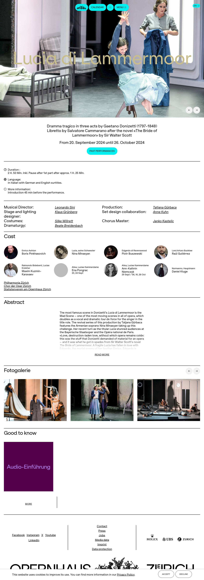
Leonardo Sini (66, 207)
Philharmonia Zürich (16, 282)
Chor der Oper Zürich (17, 285)
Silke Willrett (65, 221)
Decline (183, 575)
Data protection (102, 549)
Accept (166, 575)
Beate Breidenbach (71, 225)
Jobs (102, 535)
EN (196, 6)
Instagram (33, 535)
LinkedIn (33, 540)
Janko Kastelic (165, 221)
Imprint (102, 544)
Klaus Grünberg (68, 212)
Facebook (18, 535)
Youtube (50, 535)
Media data (102, 540)
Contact (102, 526)
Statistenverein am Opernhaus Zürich (27, 289)
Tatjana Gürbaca (167, 207)
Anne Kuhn (162, 212)
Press (102, 530)
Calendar (96, 7)
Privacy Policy (126, 575)
